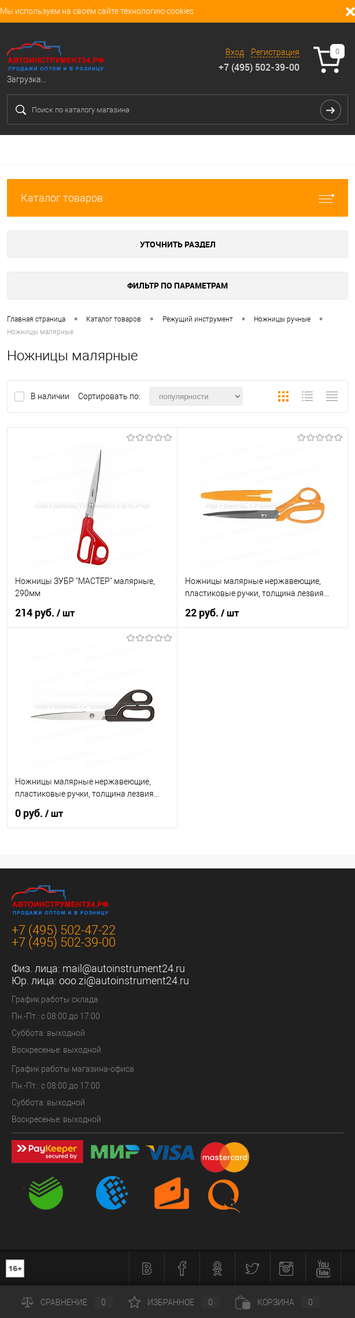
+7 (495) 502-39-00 (259, 67)
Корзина (277, 1302)
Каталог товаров (177, 198)
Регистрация (275, 52)
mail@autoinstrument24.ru (123, 968)
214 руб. (45, 613)
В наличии (51, 396)
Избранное (174, 1302)
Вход (234, 52)
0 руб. (39, 813)
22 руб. (212, 613)
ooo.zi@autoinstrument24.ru (124, 980)
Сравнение (67, 1302)
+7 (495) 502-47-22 (64, 930)
